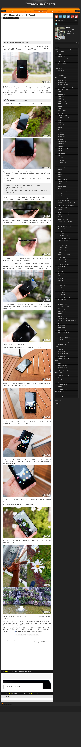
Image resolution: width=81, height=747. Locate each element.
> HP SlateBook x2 (62, 242)
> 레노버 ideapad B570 (63, 200)
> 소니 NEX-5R (61, 294)
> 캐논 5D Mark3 (61, 266)
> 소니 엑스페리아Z (62, 157)
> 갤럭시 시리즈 (61, 96)
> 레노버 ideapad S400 (63, 214)
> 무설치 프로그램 (62, 384)
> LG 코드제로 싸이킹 (62, 339)
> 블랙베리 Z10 (61, 136)
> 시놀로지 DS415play (63, 216)
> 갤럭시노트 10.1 (62, 103)
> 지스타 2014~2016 (62, 353)
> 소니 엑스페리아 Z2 (62, 162)
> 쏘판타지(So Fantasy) (63, 358)
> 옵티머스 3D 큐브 (62, 181)
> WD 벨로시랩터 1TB (62, 257)
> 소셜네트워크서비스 (63, 375)
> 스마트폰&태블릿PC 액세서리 (65, 205)
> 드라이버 (60, 386)
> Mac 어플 (60, 75)
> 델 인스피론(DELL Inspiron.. (64, 212)
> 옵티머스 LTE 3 (61, 174)
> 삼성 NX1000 (61, 309)
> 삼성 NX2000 (61, 311)
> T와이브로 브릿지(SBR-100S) (64, 259)
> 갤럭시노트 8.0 (61, 101)
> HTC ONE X (61, 193)
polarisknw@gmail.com (72, 35)
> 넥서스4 (60, 120)
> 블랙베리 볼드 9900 (62, 132)
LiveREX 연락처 (70, 29)
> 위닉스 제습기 (61, 323)
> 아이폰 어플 (61, 80)
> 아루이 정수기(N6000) (63, 344)
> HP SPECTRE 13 (62, 233)
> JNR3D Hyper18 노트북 (63, 245)
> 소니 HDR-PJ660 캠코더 (63, 297)
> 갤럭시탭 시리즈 (62, 106)
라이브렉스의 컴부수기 (13, 721)
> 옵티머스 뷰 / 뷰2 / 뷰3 (63, 176)
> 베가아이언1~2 (62, 141)
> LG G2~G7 (61, 108)
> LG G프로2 (60, 113)
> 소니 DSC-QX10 (62, 304)
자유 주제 (58, 393)
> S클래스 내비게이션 (62, 370)
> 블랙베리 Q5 (61, 139)
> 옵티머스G (60, 183)
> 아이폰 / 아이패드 (62, 89)
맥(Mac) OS (59, 68)
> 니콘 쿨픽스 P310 (62, 283)
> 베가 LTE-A (60, 143)
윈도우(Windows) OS (61, 65)
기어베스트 (13, 631)
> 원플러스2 (60, 188)
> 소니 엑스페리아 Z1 (62, 160)
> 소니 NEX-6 (61, 292)
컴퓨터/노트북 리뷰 (61, 207)
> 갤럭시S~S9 (61, 91)
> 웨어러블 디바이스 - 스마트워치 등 (66, 202)
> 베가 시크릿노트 (61, 153)
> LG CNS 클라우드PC (62, 252)
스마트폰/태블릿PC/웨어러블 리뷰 (11, 17)
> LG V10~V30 (61, 110)
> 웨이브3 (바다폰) (62, 191)
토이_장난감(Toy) (60, 391)
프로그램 (58, 379)
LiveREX (3, 744)
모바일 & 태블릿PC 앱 (61, 77)
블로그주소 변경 (70, 33)
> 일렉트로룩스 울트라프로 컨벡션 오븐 (66, 320)
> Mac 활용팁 (61, 70)
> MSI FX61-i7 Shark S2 (63, 254)
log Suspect (37, 744)
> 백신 (59, 382)
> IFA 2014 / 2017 (62, 58)
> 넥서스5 (60, 122)
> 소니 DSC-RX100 (62, 299)
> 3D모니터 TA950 (62, 228)
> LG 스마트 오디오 (62, 334)
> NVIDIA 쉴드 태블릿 (62, 167)
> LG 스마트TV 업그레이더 (63, 337)
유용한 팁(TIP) (60, 372)
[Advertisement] (27, 691)
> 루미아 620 (61, 127)
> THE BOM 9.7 (61, 195)
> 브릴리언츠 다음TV (62, 318)
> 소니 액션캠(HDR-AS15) (63, 306)
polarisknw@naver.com (72, 37)
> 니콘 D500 (61, 275)
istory (19, 744)
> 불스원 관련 (61, 363)
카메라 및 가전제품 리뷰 (62, 264)
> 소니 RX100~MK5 (62, 301)
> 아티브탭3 (60, 169)
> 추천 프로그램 (62, 389)
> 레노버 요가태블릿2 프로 (63, 124)
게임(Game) (59, 346)
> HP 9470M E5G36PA (63, 240)
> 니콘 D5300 (61, 278)
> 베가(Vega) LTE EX (62, 148)
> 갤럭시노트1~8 (62, 94)
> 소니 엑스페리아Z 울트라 (63, 165)
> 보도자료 (61, 56)
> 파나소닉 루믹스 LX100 (63, 316)
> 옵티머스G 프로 (61, 186)
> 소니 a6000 (61, 290)
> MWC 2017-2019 (62, 61)
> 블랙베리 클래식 (61, 134)
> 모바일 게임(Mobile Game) (65, 349)
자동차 (58, 360)
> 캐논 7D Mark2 (61, 268)
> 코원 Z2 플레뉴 (61, 330)
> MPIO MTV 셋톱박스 (63, 342)
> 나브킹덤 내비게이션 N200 (64, 368)
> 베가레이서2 (61, 146)
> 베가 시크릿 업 (61, 155)
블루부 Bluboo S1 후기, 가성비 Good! (19, 15)
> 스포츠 (60, 396)
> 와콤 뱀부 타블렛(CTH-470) (64, 226)
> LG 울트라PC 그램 (62, 247)
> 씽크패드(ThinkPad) (62, 219)
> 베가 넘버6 (60, 150)
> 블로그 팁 (60, 377)
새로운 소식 (59, 51)
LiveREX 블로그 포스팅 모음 (63, 49)
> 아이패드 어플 (61, 82)
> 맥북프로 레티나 (61, 209)
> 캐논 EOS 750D (61, 273)
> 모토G (59, 129)
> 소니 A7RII (60, 287)
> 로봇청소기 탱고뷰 (62, 327)
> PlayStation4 (61, 356)
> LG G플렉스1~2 (62, 115)
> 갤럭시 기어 (61, 99)
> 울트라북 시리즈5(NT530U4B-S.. (65, 221)
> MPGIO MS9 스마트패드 (64, 198)
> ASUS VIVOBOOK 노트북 (64, 231)
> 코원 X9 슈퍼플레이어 (63, 332)
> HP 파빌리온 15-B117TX (64, 238)
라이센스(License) (71, 31)
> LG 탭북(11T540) (62, 250)
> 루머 (60, 54)
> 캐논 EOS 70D (61, 271)
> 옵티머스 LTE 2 (61, 172)
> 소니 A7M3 (61, 285)
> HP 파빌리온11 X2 (62, 235)
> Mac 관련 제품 (62, 73)
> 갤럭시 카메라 (61, 313)
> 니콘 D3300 (61, 280)
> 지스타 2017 (61, 351)
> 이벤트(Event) (62, 63)
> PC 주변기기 (61, 261)
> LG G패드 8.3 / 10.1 (63, 117)
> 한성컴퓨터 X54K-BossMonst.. (65, 224)
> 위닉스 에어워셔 (61, 325)
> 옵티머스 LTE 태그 (62, 179)
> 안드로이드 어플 (62, 84)
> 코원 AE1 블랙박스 (62, 365)
